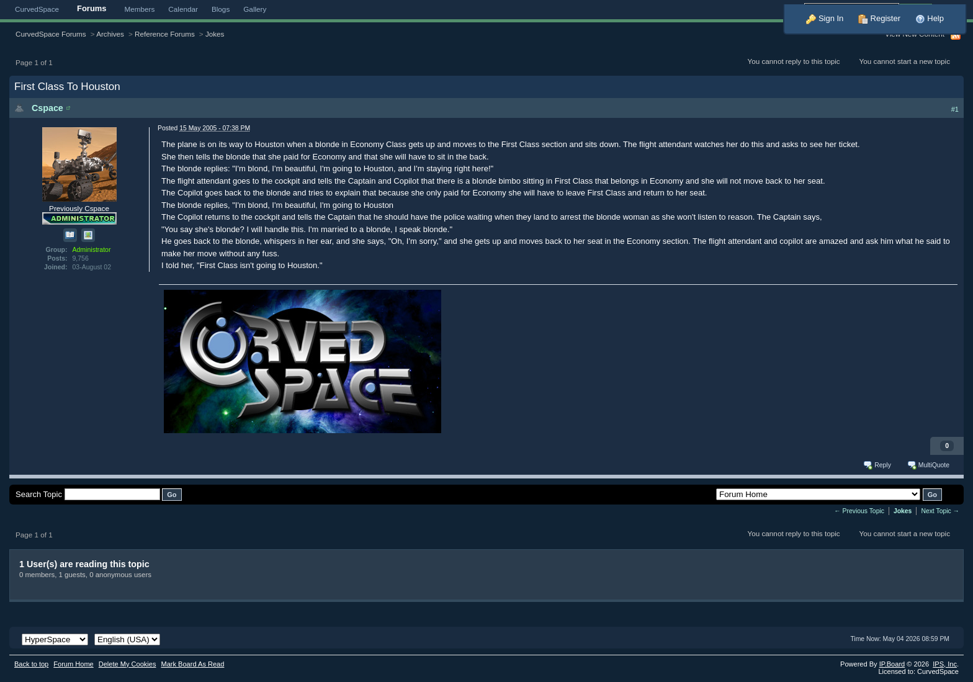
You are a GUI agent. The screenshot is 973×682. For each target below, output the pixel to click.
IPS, (945, 664)
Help (929, 18)
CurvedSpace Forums (51, 34)
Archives (110, 34)
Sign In (824, 18)
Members (140, 9)
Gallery (254, 9)
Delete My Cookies (127, 664)
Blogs (221, 9)
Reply (876, 465)
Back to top (31, 664)
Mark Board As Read (192, 664)
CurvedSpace (37, 9)
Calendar (183, 9)
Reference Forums (165, 34)
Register (879, 18)
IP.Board (892, 664)
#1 (955, 109)
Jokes (215, 34)
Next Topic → (940, 511)
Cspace (47, 108)
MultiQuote (928, 465)
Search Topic (39, 494)
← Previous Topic (859, 511)
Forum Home (73, 664)
